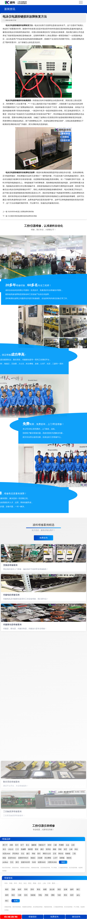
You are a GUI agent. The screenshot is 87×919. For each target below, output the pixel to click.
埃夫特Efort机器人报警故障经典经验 (21, 211)
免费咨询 (43, 538)
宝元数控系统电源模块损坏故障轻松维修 (22, 216)
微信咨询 (76, 917)
